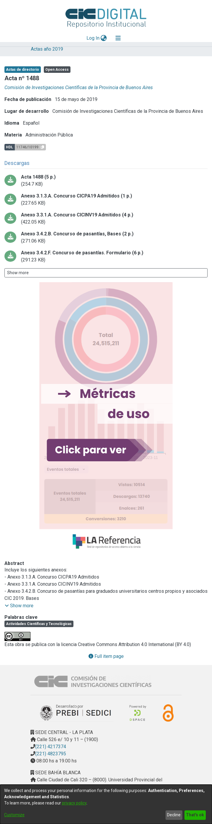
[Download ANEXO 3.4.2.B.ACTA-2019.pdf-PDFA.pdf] (106, 237)
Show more (18, 272)
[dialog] (106, 804)
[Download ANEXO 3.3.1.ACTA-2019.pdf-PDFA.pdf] (106, 218)
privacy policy (74, 803)
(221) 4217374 (50, 746)
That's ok (195, 814)
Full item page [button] (106, 656)
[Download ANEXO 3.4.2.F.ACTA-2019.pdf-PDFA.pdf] (106, 256)
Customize (14, 814)
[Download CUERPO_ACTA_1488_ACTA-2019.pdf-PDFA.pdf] (106, 181)
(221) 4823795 (50, 753)
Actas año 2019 (47, 49)
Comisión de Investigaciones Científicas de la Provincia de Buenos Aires (78, 87)
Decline (174, 814)
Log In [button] (93, 38)
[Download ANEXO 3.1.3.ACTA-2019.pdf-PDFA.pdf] (106, 199)
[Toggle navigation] (118, 38)
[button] (19, 606)
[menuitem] (103, 38)
